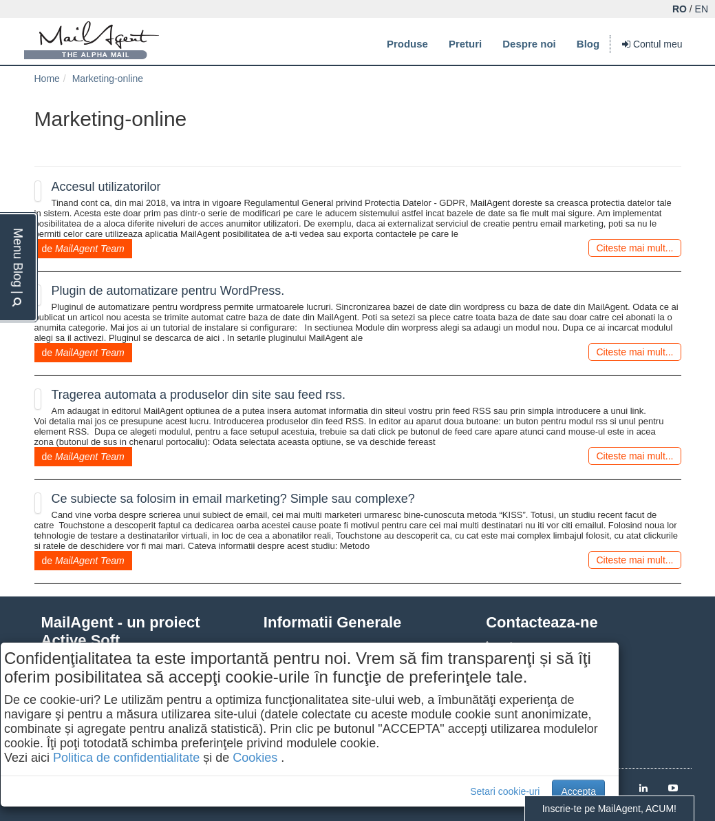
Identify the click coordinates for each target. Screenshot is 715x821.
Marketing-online (108, 78)
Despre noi (529, 44)
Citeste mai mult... (634, 247)
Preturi (465, 44)
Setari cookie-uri (505, 791)
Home (47, 78)
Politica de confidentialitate (126, 758)
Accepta (578, 791)
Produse (407, 44)
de (83, 248)
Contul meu (652, 44)
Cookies (255, 758)
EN (701, 8)
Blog (588, 44)
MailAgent (91, 41)
